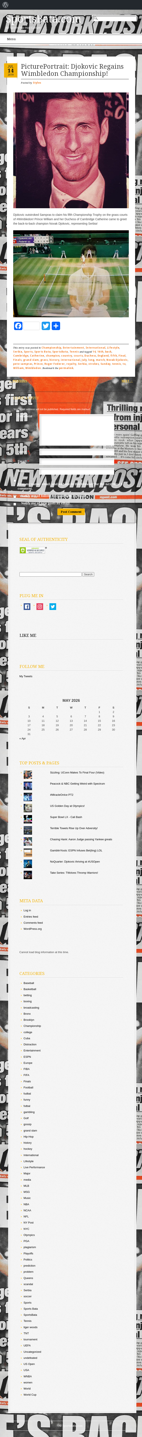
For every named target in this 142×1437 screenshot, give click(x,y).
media (27, 1179)
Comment (25, 416)
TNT (26, 1333)
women (28, 1382)
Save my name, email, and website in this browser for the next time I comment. (70, 486)
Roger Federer (54, 363)
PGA (26, 1241)
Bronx (27, 1013)
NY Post (29, 1222)
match (100, 359)
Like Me (27, 635)
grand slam (31, 359)
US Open (29, 1364)
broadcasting (31, 1007)
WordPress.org (33, 928)
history (54, 359)
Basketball (30, 989)
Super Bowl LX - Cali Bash (66, 817)
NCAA (27, 1210)
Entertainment (73, 347)
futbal (27, 1106)
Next (127, 381)
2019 (11, 74)
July (84, 359)
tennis (116, 363)
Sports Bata (42, 351)
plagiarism (30, 1247)
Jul (11, 66)
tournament (30, 1339)
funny (27, 1099)
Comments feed (33, 922)
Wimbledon (33, 368)
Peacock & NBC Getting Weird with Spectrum (77, 783)
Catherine (37, 355)
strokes (93, 363)
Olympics (29, 1235)
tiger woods (30, 1327)
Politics (28, 1259)
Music (27, 1198)
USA (26, 1370)
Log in (27, 910)
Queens (28, 1278)
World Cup (30, 1394)
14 (11, 71)
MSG (27, 1191)
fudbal (27, 1093)
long (91, 359)
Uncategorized (32, 1351)
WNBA (28, 1376)
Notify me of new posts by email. (46, 503)
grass (44, 359)
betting (28, 995)
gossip (28, 1124)
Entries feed (31, 916)
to (124, 363)
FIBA (27, 1069)
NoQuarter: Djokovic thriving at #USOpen (75, 861)
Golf (26, 1118)
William (18, 368)
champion (53, 355)
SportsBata (60, 351)
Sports (28, 351)
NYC (26, 1228)
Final (122, 355)
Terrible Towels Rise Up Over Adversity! (74, 828)
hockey (28, 1148)
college (28, 1032)
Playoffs (28, 1253)
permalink (66, 368)
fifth (113, 355)
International (96, 347)
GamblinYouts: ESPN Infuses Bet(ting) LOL (76, 850)
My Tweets (25, 676)
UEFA (27, 1345)
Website (24, 471)
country (66, 355)
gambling (29, 1112)
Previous (18, 381)
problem (29, 1271)
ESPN (27, 1056)
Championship (51, 347)
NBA (26, 1204)
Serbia (17, 351)
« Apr (22, 738)
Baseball (29, 983)
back (108, 351)
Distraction (30, 1044)
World (27, 1388)
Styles (37, 82)
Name (24, 451)
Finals (17, 359)
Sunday (106, 363)
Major (27, 1173)
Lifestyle (113, 347)
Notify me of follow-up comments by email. (54, 496)
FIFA (26, 1075)
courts (78, 355)
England (103, 355)
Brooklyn (29, 1019)
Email (24, 461)
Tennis (74, 351)
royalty (71, 363)
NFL (26, 1216)
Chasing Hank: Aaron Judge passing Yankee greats (81, 839)
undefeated (30, 1357)
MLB (26, 1185)
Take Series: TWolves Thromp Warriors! (74, 872)
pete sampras (22, 363)
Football (28, 1087)
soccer (28, 1296)
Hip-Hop (29, 1136)
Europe (28, 1062)
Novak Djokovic (117, 359)
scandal (28, 1284)
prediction (29, 1265)
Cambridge (20, 355)
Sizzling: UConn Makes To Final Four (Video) (77, 772)
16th (100, 351)
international (70, 359)
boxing (28, 1001)
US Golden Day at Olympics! (67, 805)
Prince (38, 363)
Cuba (27, 1038)
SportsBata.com (43, 19)
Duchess (90, 355)
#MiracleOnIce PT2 (61, 794)
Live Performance (34, 1167)
